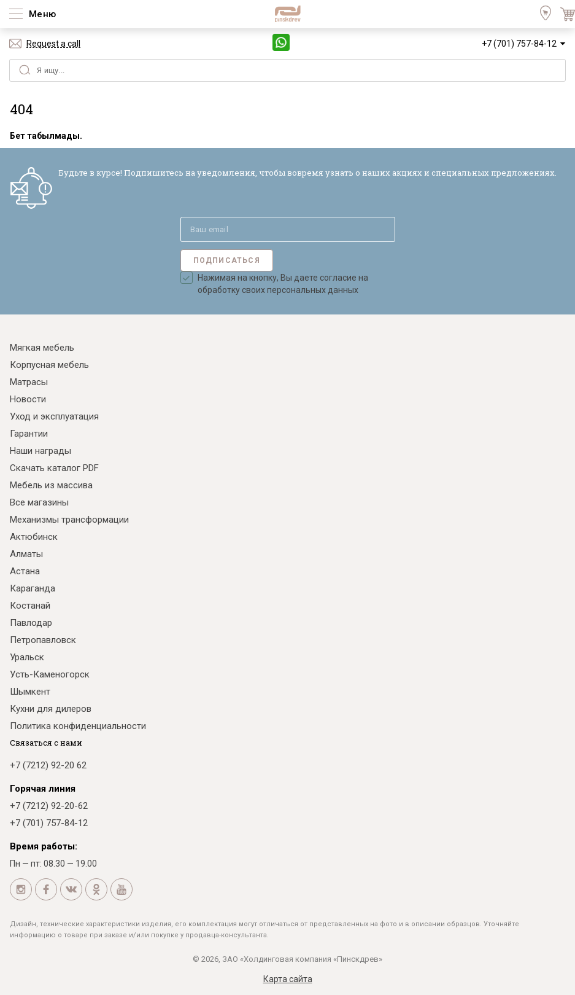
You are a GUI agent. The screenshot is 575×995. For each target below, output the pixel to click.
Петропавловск (43, 640)
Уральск (27, 657)
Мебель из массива (51, 485)
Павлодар (31, 622)
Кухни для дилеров (50, 708)
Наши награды (40, 450)
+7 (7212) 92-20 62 (48, 765)
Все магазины (39, 502)
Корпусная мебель (49, 364)
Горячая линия (42, 788)
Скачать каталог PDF (54, 468)
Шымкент (30, 691)
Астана (25, 571)
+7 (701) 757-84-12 (519, 43)
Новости (28, 399)
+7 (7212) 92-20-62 (49, 805)
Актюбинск (34, 536)
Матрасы (29, 382)
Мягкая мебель (42, 347)
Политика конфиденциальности (78, 726)
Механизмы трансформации (69, 519)
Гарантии (29, 433)
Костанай (30, 605)
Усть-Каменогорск (50, 674)
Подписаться (226, 260)
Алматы (26, 554)
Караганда (32, 588)
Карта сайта (287, 979)
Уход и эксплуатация (54, 416)
